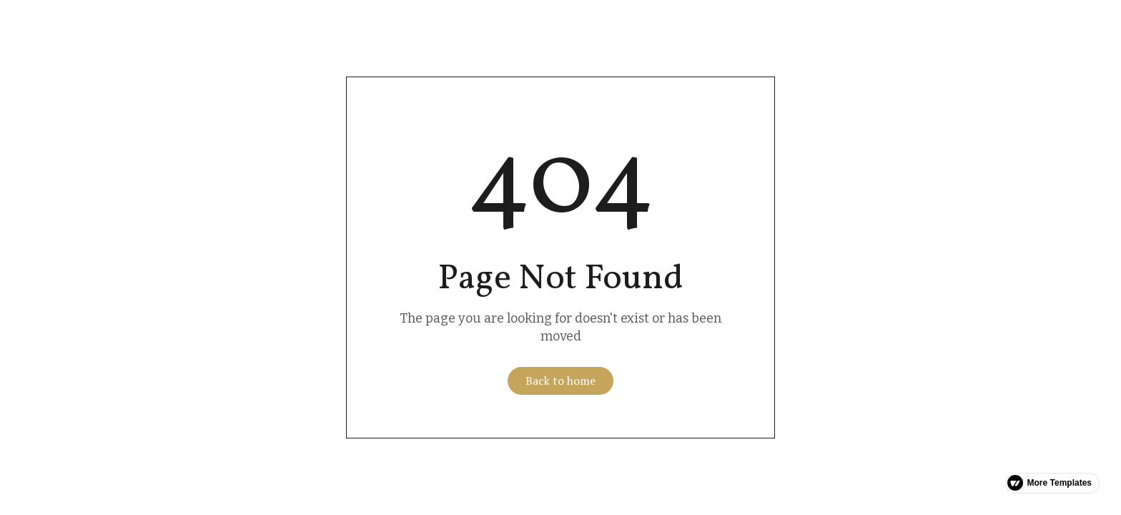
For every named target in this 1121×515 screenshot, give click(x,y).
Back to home (560, 380)
